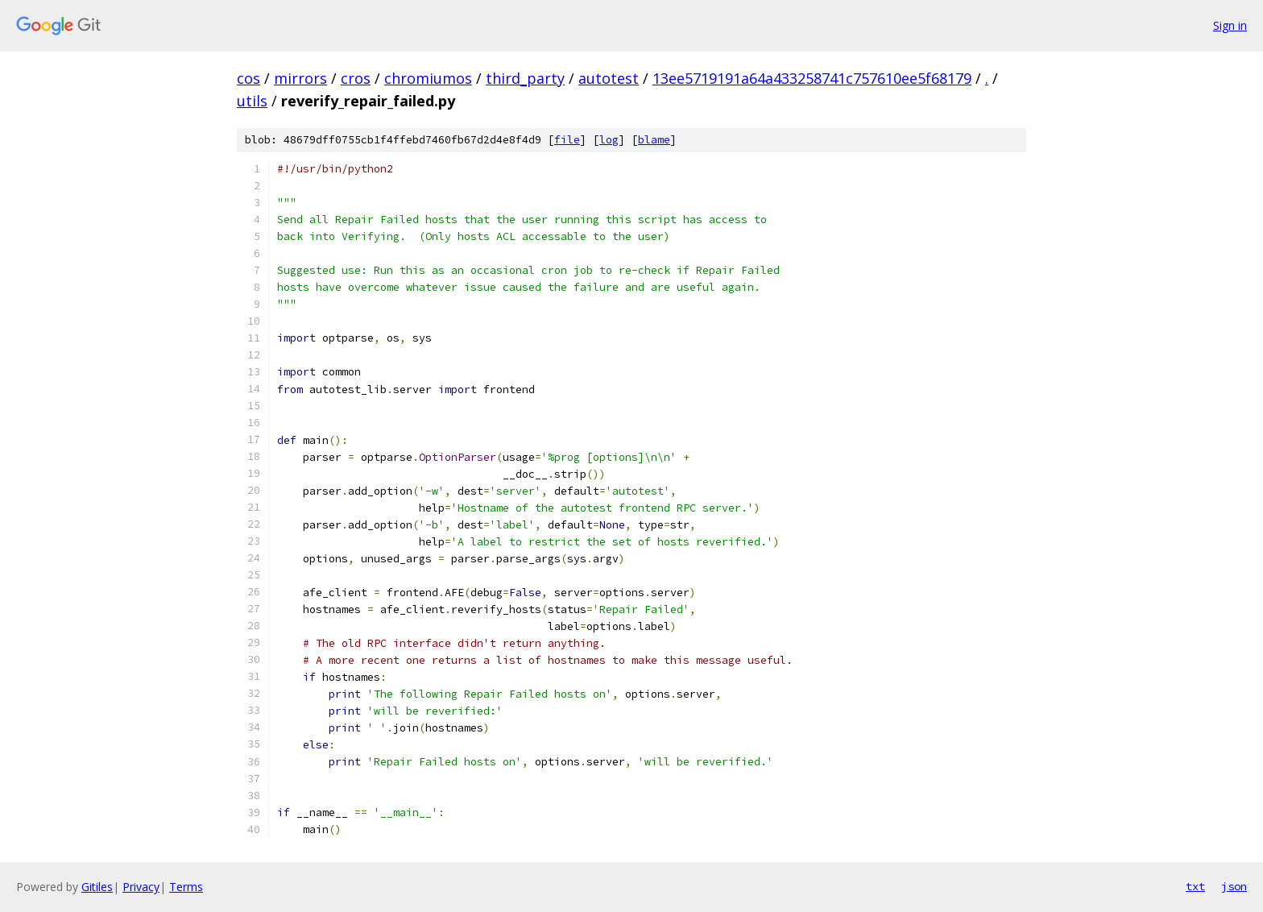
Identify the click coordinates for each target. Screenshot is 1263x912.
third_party (525, 78)
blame (654, 140)
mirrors (300, 78)
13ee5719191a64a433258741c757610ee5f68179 (811, 78)
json (1234, 886)
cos (248, 78)
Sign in (1230, 25)
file (567, 140)
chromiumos (428, 78)
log (609, 140)
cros (356, 78)
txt (1195, 886)
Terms (186, 886)
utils (252, 100)
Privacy (140, 886)
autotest (608, 78)
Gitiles (97, 886)
